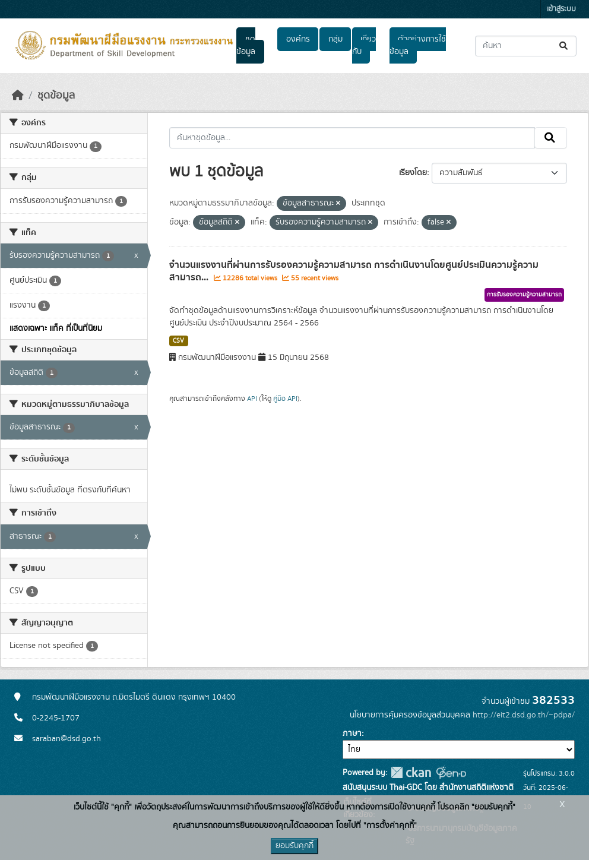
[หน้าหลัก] (18, 95)
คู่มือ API (285, 398)
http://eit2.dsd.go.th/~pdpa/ (524, 715)
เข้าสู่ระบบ (561, 9)
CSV (178, 341)
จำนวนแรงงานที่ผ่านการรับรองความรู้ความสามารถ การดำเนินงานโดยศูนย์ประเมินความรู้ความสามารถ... (354, 271)
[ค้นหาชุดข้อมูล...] (526, 46)
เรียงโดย (413, 173)
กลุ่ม (335, 39)
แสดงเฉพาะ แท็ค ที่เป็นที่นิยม (56, 328)
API (252, 398)
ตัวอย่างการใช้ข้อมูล (418, 45)
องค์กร (298, 39)
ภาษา (352, 733)
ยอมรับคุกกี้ (295, 846)
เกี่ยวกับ (364, 45)
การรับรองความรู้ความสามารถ (524, 294)
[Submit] (564, 46)
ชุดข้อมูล (245, 45)
